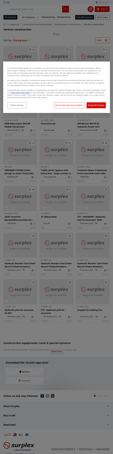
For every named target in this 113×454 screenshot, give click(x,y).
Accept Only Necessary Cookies (69, 105)
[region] (56, 87)
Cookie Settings (17, 105)
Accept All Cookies (96, 105)
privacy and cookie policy (20, 92)
